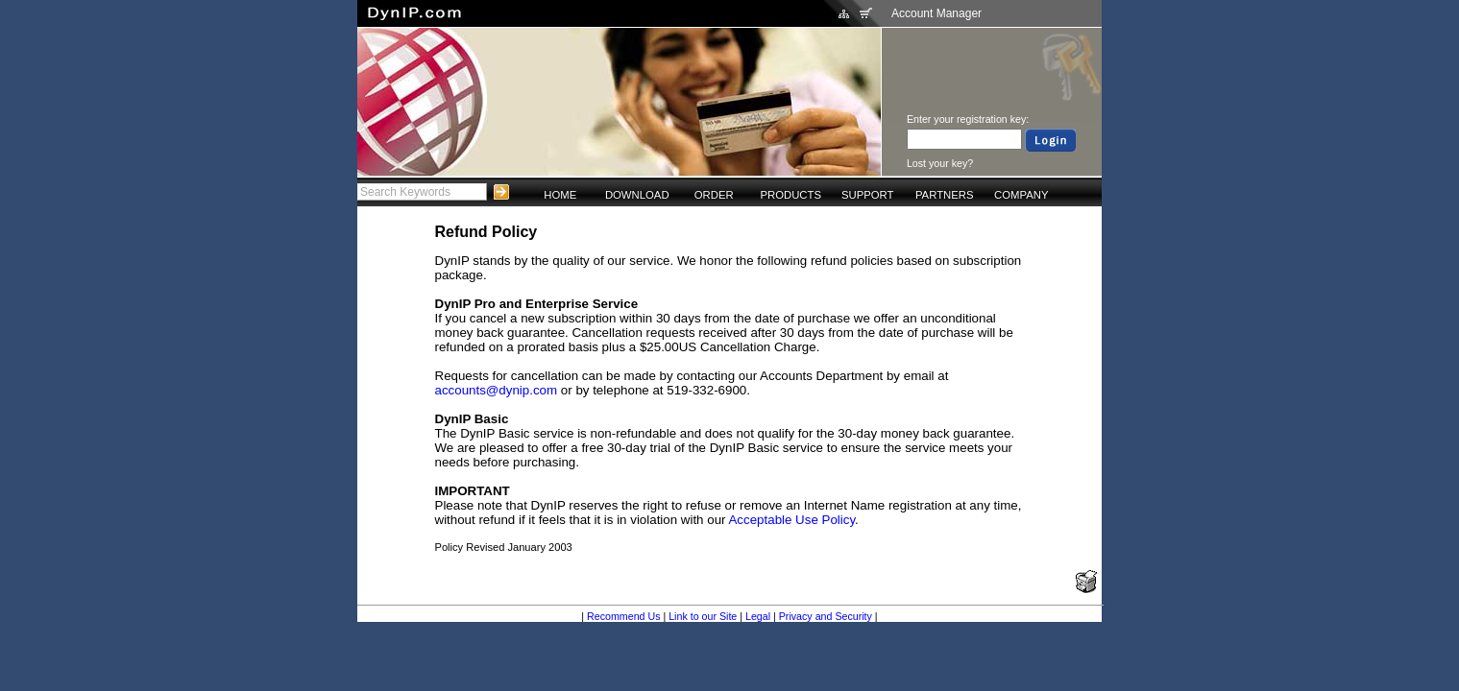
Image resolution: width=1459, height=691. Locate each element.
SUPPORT (867, 195)
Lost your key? (940, 163)
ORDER (714, 195)
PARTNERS (944, 195)
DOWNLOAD (637, 195)
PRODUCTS (790, 195)
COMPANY (1021, 195)
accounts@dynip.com (496, 390)
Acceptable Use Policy (791, 519)
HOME (560, 195)
